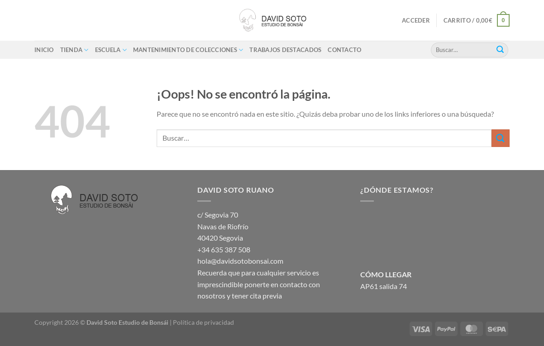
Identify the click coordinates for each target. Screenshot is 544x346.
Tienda (74, 50)
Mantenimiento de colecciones (188, 50)
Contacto (344, 49)
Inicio (44, 49)
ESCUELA (111, 50)
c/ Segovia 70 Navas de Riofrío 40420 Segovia (222, 226)
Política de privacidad (203, 322)
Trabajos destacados (285, 49)
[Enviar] (500, 49)
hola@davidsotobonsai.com (240, 260)
